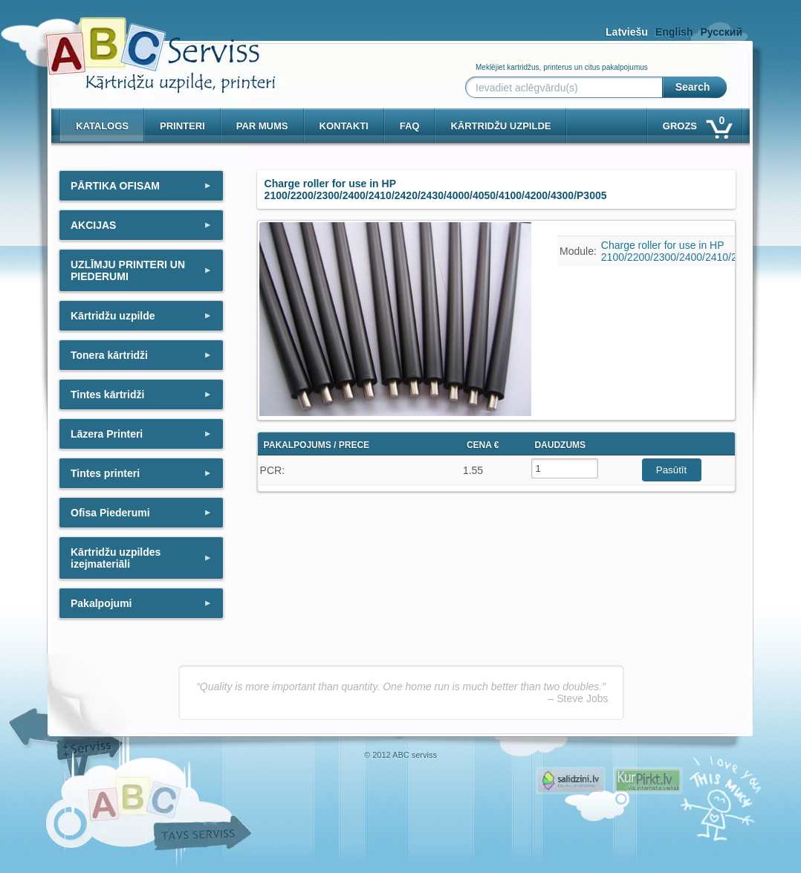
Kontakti (344, 126)
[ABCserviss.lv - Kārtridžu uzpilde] (147, 45)
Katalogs (102, 126)
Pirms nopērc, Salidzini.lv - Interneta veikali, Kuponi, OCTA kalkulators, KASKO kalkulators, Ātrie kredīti (571, 780)
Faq (410, 126)
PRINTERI (182, 126)
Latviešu (627, 32)
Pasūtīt (671, 470)
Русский (721, 32)
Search (692, 87)
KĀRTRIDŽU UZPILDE (500, 126)
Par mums (262, 126)
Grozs (696, 123)
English (674, 32)
